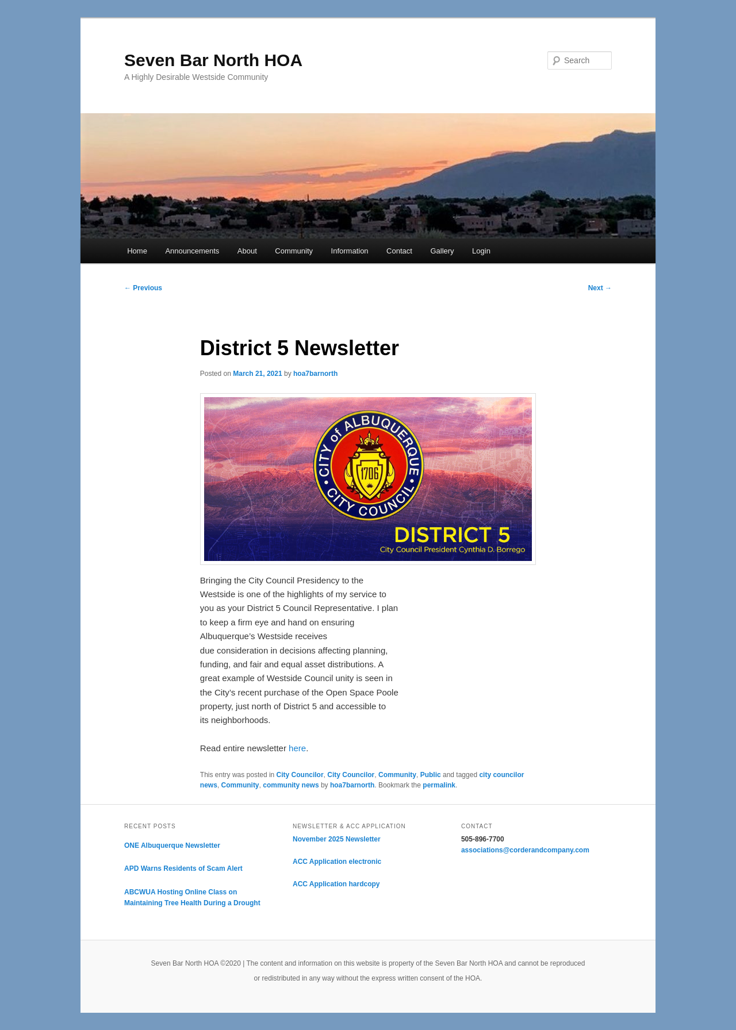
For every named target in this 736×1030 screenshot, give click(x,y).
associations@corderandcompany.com (525, 850)
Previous (143, 288)
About (247, 251)
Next (600, 288)
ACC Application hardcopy (336, 884)
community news (291, 785)
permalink (439, 785)
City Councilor (300, 775)
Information (350, 251)
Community (294, 251)
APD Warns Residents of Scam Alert (183, 868)
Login (481, 251)
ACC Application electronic (337, 862)
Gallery (442, 251)
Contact (399, 251)
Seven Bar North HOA (213, 60)
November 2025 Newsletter (337, 839)
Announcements (192, 251)
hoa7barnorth (315, 374)
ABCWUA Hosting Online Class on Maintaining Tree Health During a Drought (192, 898)
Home (137, 251)
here (297, 748)
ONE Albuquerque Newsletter (172, 845)
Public (430, 775)
